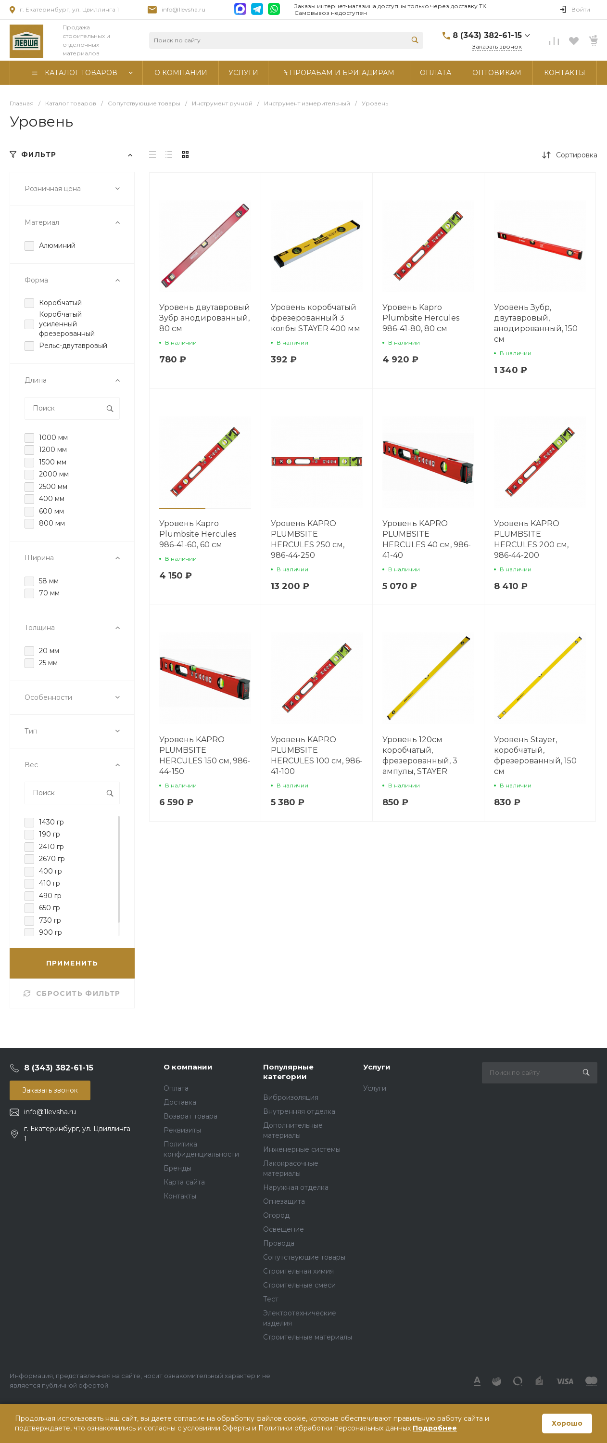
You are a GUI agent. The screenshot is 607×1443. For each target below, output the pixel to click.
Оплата (176, 1088)
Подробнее (435, 1428)
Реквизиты (182, 1130)
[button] (182, 508)
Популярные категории (288, 1071)
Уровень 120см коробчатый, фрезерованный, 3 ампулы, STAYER (419, 755)
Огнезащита (284, 1201)
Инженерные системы (302, 1149)
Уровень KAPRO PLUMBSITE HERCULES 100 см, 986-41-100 (317, 755)
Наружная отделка (296, 1187)
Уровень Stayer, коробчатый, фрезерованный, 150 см (535, 755)
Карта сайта (184, 1182)
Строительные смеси (299, 1285)
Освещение (283, 1229)
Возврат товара (190, 1116)
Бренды (177, 1168)
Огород (276, 1215)
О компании (188, 1066)
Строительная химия (298, 1271)
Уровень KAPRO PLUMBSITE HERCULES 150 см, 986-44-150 (204, 755)
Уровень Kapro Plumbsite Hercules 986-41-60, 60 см (197, 534)
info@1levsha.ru (183, 9)
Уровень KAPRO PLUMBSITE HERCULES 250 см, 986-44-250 (307, 539)
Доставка (180, 1102)
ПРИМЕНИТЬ (72, 963)
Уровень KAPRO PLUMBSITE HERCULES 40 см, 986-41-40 (426, 539)
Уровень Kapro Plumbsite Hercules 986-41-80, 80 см (420, 318)
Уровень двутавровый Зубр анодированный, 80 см (204, 318)
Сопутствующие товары (304, 1257)
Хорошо (567, 1423)
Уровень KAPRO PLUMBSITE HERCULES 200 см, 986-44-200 (531, 539)
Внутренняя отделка (299, 1111)
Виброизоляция (290, 1097)
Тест (270, 1299)
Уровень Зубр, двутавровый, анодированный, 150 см (536, 323)
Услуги (377, 1066)
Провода (278, 1243)
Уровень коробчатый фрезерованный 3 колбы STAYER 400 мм (315, 318)
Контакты (180, 1196)
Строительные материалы (307, 1337)
